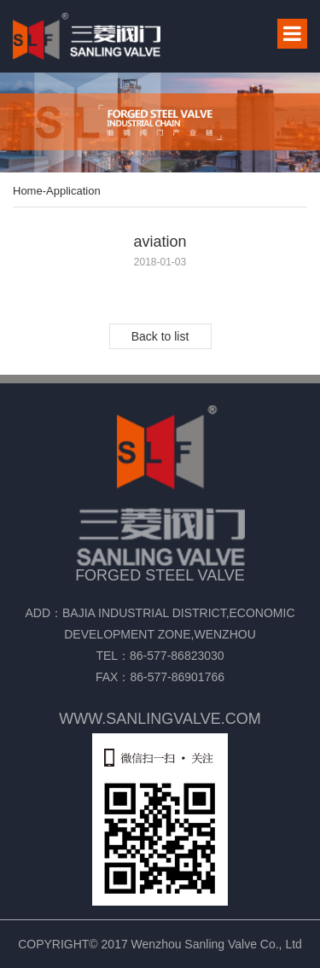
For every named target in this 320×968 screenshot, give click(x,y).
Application (73, 190)
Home (28, 190)
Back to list (160, 336)
